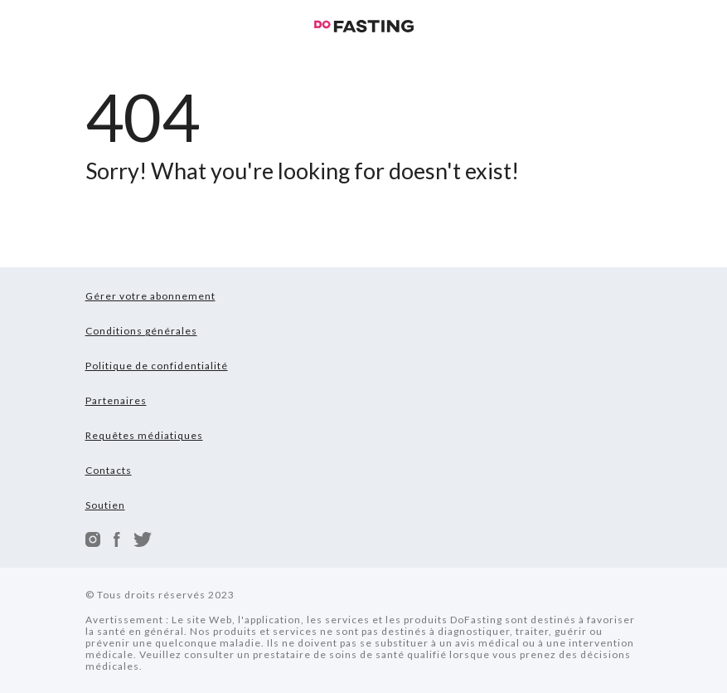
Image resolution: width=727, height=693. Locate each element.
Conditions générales (141, 331)
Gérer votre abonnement (150, 296)
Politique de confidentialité (156, 365)
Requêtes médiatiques (144, 435)
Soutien (105, 505)
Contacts (108, 470)
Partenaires (116, 400)
